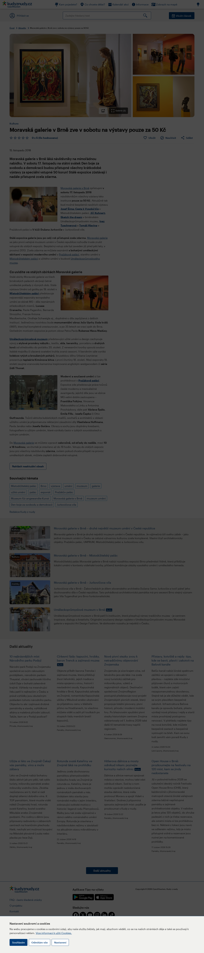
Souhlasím (18, 942)
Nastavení (60, 942)
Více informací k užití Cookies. (54, 932)
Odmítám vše (39, 942)
